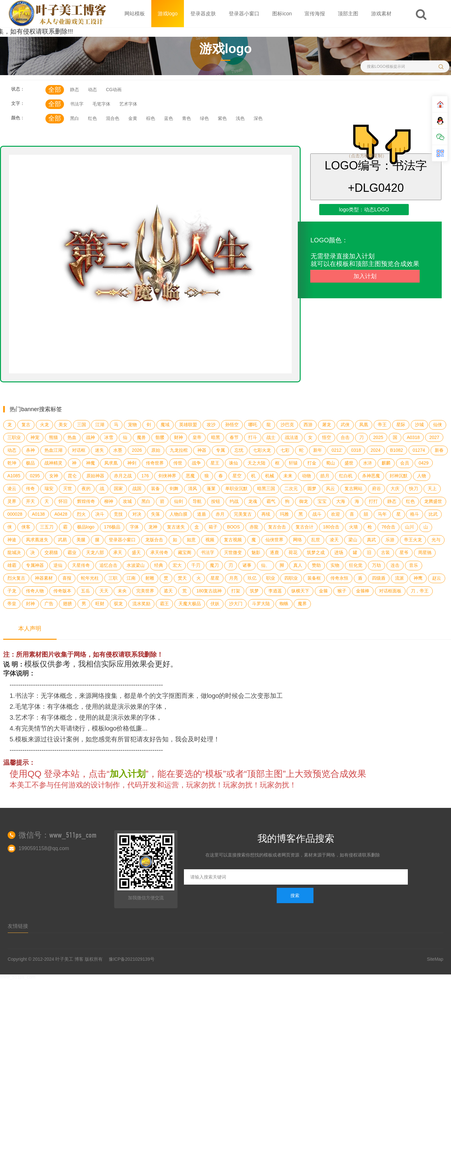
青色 (186, 118)
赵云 (436, 578)
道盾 (201, 514)
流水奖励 (141, 603)
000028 (14, 514)
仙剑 (178, 501)
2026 (137, 450)
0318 (356, 450)
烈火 (81, 514)
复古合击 (277, 526)
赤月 (220, 514)
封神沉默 (398, 475)
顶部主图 (348, 13)
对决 (136, 514)
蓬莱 (211, 488)
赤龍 (253, 526)
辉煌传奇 (86, 501)
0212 (336, 450)
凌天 (334, 539)
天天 (103, 590)
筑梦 (254, 590)
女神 (53, 475)
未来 (287, 475)
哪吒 (252, 424)
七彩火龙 (262, 450)
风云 (330, 488)
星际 (400, 424)
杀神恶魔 (371, 475)
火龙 (44, 424)
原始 (155, 450)
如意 (191, 539)
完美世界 (145, 590)
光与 (435, 539)
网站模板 (134, 13)
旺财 (99, 603)
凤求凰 (111, 462)
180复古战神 (209, 590)
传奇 (30, 488)
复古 (25, 424)
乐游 (389, 539)
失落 (155, 514)
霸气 (270, 501)
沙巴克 (287, 424)
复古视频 (233, 539)
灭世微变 (233, 552)
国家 (118, 488)
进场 (338, 552)
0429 (424, 462)
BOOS (233, 526)
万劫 (376, 565)
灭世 (67, 488)
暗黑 (215, 437)
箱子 (213, 526)
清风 (192, 488)
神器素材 (44, 578)
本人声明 (29, 628)
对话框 (78, 450)
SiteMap (435, 959)
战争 (196, 462)
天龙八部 (95, 552)
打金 (311, 462)
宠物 (132, 424)
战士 (270, 437)
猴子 (341, 590)
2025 (378, 437)
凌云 (11, 488)
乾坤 (11, 462)
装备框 (314, 578)
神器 (201, 450)
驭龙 (118, 603)
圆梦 (311, 488)
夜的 (86, 488)
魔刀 (214, 565)
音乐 (413, 565)
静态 (74, 89)
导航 (197, 501)
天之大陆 (256, 462)
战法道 (291, 437)
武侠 (345, 424)
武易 (62, 539)
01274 (419, 450)
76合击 (389, 526)
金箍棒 (362, 590)
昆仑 (72, 475)
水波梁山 (136, 565)
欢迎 (335, 514)
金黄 (132, 118)
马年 (382, 514)
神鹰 (418, 578)
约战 (234, 501)
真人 (297, 565)
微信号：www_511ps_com (58, 835)
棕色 (150, 118)
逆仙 (57, 565)
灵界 (11, 501)
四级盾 (378, 578)
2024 (376, 450)
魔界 (302, 603)
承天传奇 (159, 552)
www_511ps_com (18, 977)
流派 (399, 578)
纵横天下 (300, 590)
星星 (214, 578)
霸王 (164, 603)
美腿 (80, 539)
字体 (134, 526)
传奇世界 (155, 462)
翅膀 (67, 603)
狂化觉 (355, 565)
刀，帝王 (420, 590)
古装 (385, 552)
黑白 (74, 118)
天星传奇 (81, 565)
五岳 (85, 590)
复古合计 (304, 526)
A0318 (413, 437)
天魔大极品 (189, 603)
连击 (395, 565)
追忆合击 (108, 565)
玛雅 (284, 514)
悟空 (326, 437)
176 (145, 475)
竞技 (118, 514)
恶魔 (190, 475)
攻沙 (211, 424)
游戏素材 (381, 13)
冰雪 (108, 437)
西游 (308, 424)
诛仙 (233, 462)
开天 (30, 501)
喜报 (66, 578)
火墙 (353, 526)
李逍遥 (275, 590)
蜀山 (330, 462)
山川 (409, 526)
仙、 (265, 565)
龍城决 (14, 552)
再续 (265, 514)
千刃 (195, 565)
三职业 (14, 437)
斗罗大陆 (261, 603)
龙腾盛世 (433, 501)
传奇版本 (62, 590)
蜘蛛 (284, 603)
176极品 (112, 526)
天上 (432, 488)
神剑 (131, 462)
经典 (158, 565)
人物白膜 (178, 514)
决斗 (99, 514)
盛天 (136, 552)
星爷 (404, 552)
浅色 (240, 118)
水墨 (117, 450)
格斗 (414, 514)
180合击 (331, 526)
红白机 (345, 475)
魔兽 (141, 437)
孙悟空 (232, 424)
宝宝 (322, 501)
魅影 (255, 552)
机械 (269, 475)
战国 (136, 488)
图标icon (282, 13)
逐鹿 (274, 552)
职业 (270, 578)
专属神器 (35, 565)
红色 (92, 118)
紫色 (222, 118)
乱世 (315, 539)
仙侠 (437, 424)
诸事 (246, 565)
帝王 (382, 424)
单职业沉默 (236, 488)
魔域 (165, 424)
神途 (11, 539)
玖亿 (252, 578)
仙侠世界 (274, 539)
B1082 (396, 450)
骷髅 (159, 437)
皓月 (324, 475)
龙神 (152, 526)
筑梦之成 (316, 552)
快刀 (413, 488)
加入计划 (364, 276)
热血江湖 (53, 450)
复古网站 (353, 488)
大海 (340, 501)
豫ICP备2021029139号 (131, 959)
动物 (306, 475)
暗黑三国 (266, 488)
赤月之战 (123, 475)
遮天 (168, 590)
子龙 (11, 590)
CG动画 (114, 89)
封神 (30, 603)
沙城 (419, 424)
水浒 (367, 462)
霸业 (71, 552)
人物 (421, 475)
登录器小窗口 (244, 13)
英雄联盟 (188, 424)
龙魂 (252, 501)
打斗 (252, 437)
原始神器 (95, 475)
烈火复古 (16, 578)
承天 (117, 552)
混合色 (112, 118)
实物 (334, 565)
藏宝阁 (184, 552)
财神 (178, 437)
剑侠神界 (167, 475)
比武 (433, 514)
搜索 (294, 895)
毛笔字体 (101, 103)
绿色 (204, 118)
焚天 (182, 578)
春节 (234, 437)
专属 (220, 450)
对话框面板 (390, 590)
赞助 (316, 565)
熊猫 (53, 437)
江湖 (99, 424)
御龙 (303, 501)
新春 (439, 450)
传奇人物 (35, 590)
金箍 (323, 590)
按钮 (215, 501)
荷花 (293, 552)
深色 (258, 118)
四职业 (291, 578)
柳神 (108, 501)
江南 (131, 578)
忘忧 (238, 450)
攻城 (127, 501)
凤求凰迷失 (37, 539)
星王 (214, 462)
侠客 (25, 526)
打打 (373, 501)
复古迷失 (176, 526)
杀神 (30, 450)
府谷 (376, 488)
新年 (317, 450)
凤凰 (363, 424)
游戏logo (168, 13)
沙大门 (235, 603)
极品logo (85, 526)
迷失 (99, 450)
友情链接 (18, 926)
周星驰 (424, 552)
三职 (112, 578)
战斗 (317, 514)
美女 (63, 424)
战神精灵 (53, 462)
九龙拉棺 (179, 450)
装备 (155, 488)
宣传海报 (315, 13)
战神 (90, 437)
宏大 (177, 565)
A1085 (13, 475)
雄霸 (11, 565)
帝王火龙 (413, 539)
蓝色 (168, 118)
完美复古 (243, 514)
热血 (71, 437)
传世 (177, 462)
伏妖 (214, 603)
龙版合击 (154, 539)
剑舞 (174, 488)
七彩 (285, 450)
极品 (30, 462)
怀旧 (63, 501)
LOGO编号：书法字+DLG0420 (376, 176)
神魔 (90, 462)
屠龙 (326, 424)
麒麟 (386, 462)
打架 (235, 590)
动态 (92, 89)
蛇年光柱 (90, 578)
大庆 (395, 488)
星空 (237, 475)
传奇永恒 (339, 578)
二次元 (291, 488)
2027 (434, 437)
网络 (297, 539)
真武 (371, 539)
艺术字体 (128, 103)
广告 (48, 603)
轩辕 (293, 462)
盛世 (348, 462)
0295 (35, 475)
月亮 (233, 578)
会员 (404, 462)
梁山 (352, 539)
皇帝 (197, 437)
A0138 (38, 514)
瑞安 (48, 488)
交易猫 (51, 552)
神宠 (34, 437)
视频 (209, 539)
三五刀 (46, 526)
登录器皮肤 (203, 13)
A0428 (60, 514)
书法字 (76, 103)
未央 (122, 590)
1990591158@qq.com (44, 848)
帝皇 (11, 603)
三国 (81, 424)
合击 (345, 437)
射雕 (149, 578)
